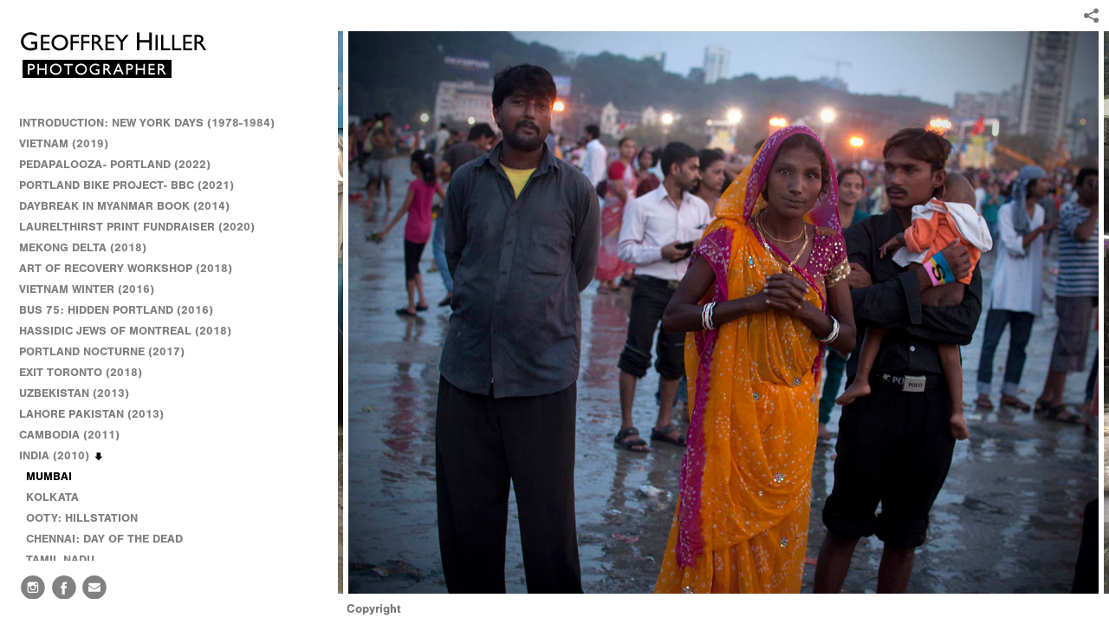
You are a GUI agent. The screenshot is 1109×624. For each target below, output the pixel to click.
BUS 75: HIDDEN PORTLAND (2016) (116, 309)
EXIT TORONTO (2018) (80, 372)
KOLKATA (52, 497)
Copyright (374, 608)
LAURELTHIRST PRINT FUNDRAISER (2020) (137, 226)
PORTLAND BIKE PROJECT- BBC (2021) (126, 185)
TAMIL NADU (60, 559)
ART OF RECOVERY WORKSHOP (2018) (125, 268)
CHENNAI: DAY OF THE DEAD (104, 538)
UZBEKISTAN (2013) (74, 393)
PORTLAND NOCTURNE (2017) (102, 351)
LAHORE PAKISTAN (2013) (99, 414)
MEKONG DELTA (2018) (82, 247)
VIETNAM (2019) (63, 143)
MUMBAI (49, 476)
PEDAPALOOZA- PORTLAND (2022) (115, 164)
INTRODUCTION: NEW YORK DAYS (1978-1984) (147, 122)
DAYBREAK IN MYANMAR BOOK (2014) (124, 205)
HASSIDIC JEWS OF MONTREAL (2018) (125, 330)
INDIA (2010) (62, 456)
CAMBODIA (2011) (77, 435)
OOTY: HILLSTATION (82, 517)
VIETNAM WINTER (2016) (94, 289)
